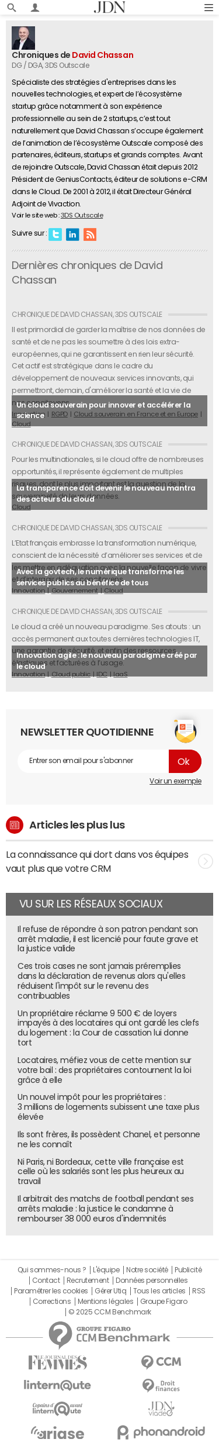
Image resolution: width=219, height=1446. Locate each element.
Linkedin (72, 234)
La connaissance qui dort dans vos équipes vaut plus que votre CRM (109, 861)
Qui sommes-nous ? (52, 1270)
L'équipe (106, 1270)
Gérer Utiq (110, 1291)
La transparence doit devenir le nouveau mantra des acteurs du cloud (106, 493)
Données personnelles (151, 1280)
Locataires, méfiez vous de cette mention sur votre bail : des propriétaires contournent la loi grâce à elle (105, 1070)
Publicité (188, 1270)
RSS (90, 234)
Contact (46, 1280)
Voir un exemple (175, 781)
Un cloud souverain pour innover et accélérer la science (103, 410)
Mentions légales (105, 1301)
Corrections (52, 1301)
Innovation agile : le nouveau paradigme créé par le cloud (106, 660)
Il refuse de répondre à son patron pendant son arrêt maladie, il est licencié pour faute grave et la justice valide (108, 939)
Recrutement (88, 1280)
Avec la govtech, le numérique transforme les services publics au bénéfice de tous (100, 577)
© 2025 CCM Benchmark (109, 1312)
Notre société (147, 1270)
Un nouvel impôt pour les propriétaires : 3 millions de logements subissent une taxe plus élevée (108, 1107)
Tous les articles (159, 1291)
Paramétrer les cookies (51, 1291)
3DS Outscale (82, 215)
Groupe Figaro (163, 1301)
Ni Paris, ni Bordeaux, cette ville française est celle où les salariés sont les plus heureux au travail (101, 1172)
